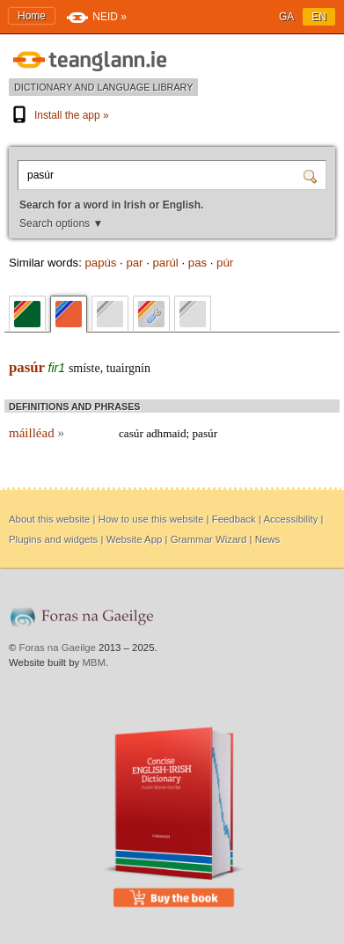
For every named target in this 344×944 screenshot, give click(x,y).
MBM (94, 662)
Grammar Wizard (209, 539)
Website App (134, 539)
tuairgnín (128, 368)
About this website (49, 519)
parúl (165, 262)
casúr (131, 433)
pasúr (27, 367)
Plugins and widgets (53, 539)
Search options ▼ (61, 223)
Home (32, 16)
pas (197, 262)
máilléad (36, 433)
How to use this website (151, 519)
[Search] (312, 175)
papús (100, 262)
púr (224, 262)
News (267, 539)
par (134, 262)
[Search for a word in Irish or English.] (163, 175)
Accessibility (290, 519)
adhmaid (166, 433)
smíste (84, 368)
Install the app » (59, 115)
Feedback (234, 519)
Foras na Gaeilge (57, 647)
